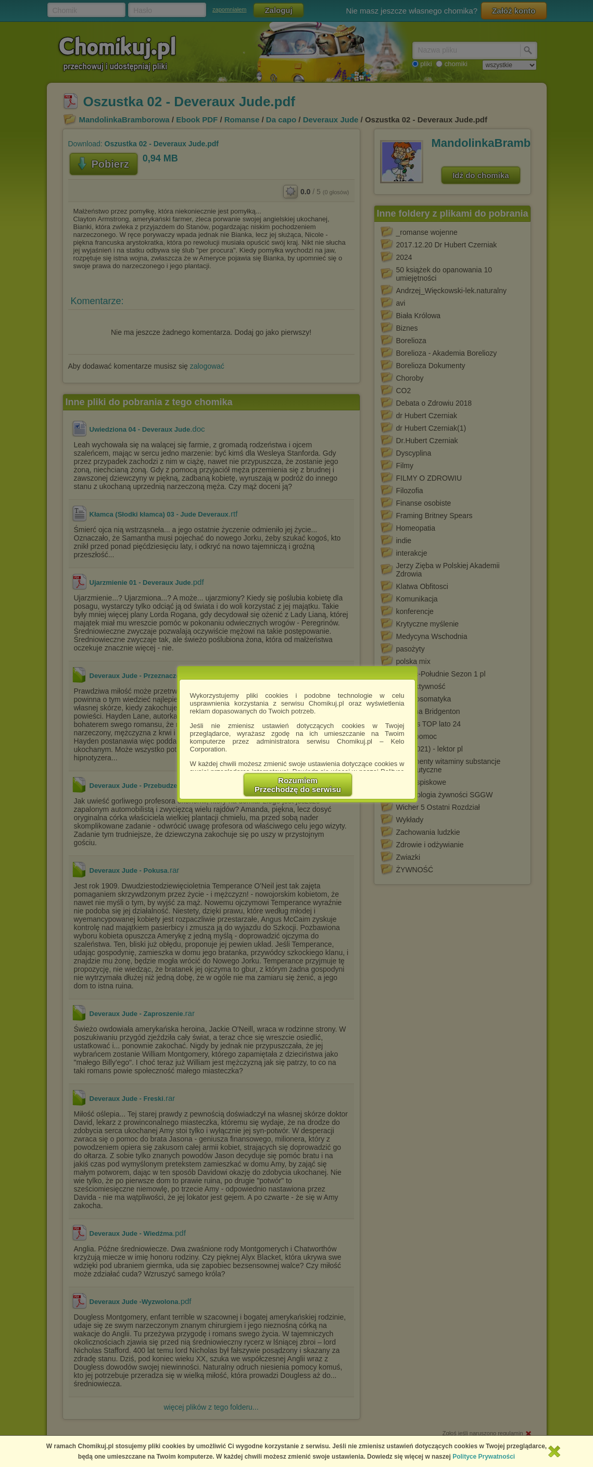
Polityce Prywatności (483, 1456)
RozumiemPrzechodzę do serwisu (298, 785)
